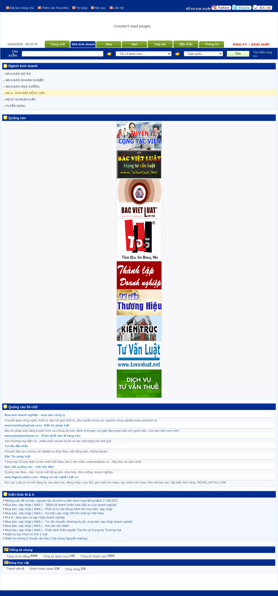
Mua (109, 44)
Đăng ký (240, 44)
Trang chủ (57, 44)
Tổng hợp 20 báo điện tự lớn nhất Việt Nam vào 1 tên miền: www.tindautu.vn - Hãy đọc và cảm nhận (73, 461)
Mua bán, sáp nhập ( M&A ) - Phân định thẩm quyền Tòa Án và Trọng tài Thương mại (63, 530)
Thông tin (212, 44)
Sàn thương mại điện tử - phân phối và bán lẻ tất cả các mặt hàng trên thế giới (57, 441)
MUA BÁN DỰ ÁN (17, 73)
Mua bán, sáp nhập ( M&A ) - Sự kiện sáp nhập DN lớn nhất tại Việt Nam (54, 513)
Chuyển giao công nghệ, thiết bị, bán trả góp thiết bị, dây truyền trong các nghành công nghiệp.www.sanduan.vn (80, 420)
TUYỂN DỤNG (14, 105)
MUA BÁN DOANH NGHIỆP (23, 80)
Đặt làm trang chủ (22, 8)
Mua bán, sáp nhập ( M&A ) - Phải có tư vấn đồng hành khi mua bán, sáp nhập (58, 509)
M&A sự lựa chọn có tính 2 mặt (26, 534)
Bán (134, 44)
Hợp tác (160, 44)
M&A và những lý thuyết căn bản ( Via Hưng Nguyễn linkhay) (46, 538)
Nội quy (100, 8)
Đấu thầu (186, 44)
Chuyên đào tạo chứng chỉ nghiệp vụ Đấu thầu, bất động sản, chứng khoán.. (56, 451)
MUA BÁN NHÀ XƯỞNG (21, 86)
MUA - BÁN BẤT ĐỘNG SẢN (24, 93)
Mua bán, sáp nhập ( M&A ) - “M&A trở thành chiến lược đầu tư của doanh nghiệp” (61, 504)
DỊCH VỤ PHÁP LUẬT (19, 99)
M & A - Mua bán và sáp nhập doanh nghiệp (35, 517)
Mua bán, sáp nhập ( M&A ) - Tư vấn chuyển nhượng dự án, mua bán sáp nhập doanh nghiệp (68, 521)
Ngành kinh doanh (23, 66)
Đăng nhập (260, 44)
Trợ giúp (81, 8)
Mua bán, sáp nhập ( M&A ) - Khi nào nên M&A (37, 525)
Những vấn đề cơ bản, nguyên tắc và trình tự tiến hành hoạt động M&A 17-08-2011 (61, 500)
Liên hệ (118, 8)
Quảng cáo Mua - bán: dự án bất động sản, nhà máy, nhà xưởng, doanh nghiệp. (59, 472)
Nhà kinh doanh (83, 44)
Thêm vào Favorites (55, 8)
